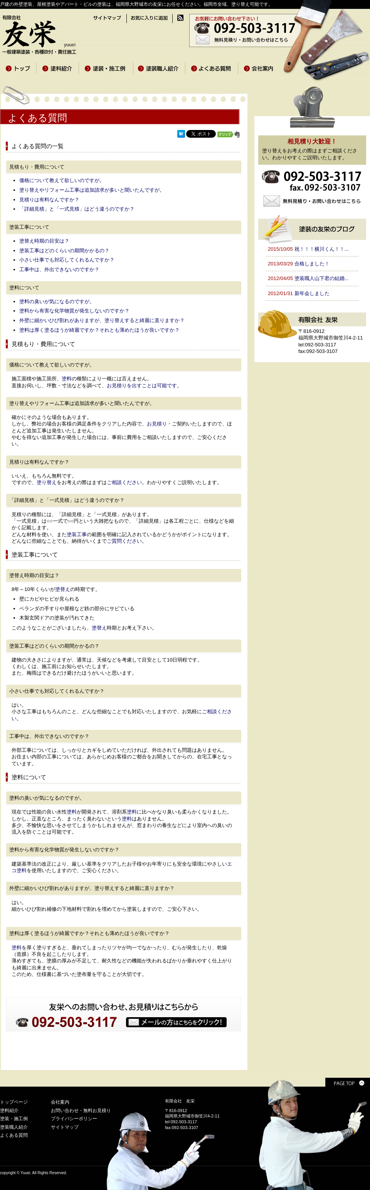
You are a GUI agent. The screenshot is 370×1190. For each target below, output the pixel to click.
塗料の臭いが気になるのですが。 (56, 301)
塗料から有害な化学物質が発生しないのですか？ (74, 311)
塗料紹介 (9, 1110)
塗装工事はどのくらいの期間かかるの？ (64, 250)
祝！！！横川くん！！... (321, 249)
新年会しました (312, 293)
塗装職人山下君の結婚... (321, 278)
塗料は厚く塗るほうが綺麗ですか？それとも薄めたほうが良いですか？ (99, 330)
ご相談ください (124, 482)
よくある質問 (14, 1135)
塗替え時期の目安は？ (44, 241)
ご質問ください (124, 541)
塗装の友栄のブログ (312, 228)
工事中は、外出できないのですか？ (59, 269)
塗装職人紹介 (14, 1127)
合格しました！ (312, 264)
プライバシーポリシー (74, 1118)
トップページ (14, 1102)
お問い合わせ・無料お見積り (81, 1110)
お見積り (157, 424)
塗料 (67, 378)
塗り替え (47, 482)
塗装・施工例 (14, 1118)
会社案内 (60, 1102)
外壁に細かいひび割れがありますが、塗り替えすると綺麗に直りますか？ (102, 320)
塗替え (62, 589)
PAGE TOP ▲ (347, 1082)
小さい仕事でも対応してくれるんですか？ (66, 260)
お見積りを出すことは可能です (142, 385)
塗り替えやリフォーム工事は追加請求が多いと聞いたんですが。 (92, 190)
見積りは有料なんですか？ (49, 200)
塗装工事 (77, 534)
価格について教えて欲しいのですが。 (61, 180)
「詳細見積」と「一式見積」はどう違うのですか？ (77, 209)
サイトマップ (65, 1127)
